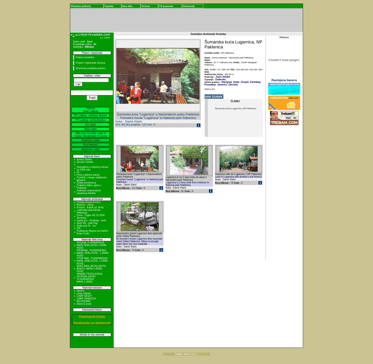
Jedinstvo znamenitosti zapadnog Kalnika (89, 191)
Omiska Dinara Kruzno (89, 202)
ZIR (78, 228)
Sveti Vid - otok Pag (87, 223)
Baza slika (127, 6)
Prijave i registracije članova (90, 62)
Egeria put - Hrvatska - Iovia (91, 220)
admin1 (80, 290)
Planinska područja (81, 6)
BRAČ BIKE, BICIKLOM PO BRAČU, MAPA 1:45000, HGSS (91, 269)
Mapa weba (90, 129)
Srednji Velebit (84, 159)
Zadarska (220, 79)
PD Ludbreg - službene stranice (90, 115)
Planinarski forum (92, 316)
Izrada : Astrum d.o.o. (186, 354)
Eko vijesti (90, 124)
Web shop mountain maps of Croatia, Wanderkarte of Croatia (90, 134)
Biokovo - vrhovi (85, 204)
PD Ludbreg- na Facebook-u (90, 120)
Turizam (145, 6)
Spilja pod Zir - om (86, 225)
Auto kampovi (90, 144)
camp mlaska (84, 293)
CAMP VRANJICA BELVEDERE (86, 300)
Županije (108, 6)
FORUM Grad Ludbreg (90, 110)
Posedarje (210, 84)
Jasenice (221, 84)
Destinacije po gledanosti (92, 323)
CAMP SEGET (84, 296)
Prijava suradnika (85, 57)
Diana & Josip (84, 304)
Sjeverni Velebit (85, 162)
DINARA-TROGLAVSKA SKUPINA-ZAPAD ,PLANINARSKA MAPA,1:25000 (89, 278)
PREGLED (210, 89)
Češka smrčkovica (86, 182)
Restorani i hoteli (90, 140)
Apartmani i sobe (90, 149)
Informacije (189, 6)
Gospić (244, 82)
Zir (78, 172)
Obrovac (233, 84)
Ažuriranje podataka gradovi (90, 68)
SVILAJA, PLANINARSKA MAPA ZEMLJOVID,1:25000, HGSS (92, 245)
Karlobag (255, 82)
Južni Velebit (223, 77)
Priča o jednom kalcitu (88, 175)
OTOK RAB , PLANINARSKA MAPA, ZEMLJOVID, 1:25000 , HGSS (93, 261)
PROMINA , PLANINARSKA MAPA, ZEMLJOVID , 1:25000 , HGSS (93, 253)
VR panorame (166, 6)
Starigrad (226, 82)
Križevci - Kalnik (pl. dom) (90, 207)
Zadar (236, 82)
